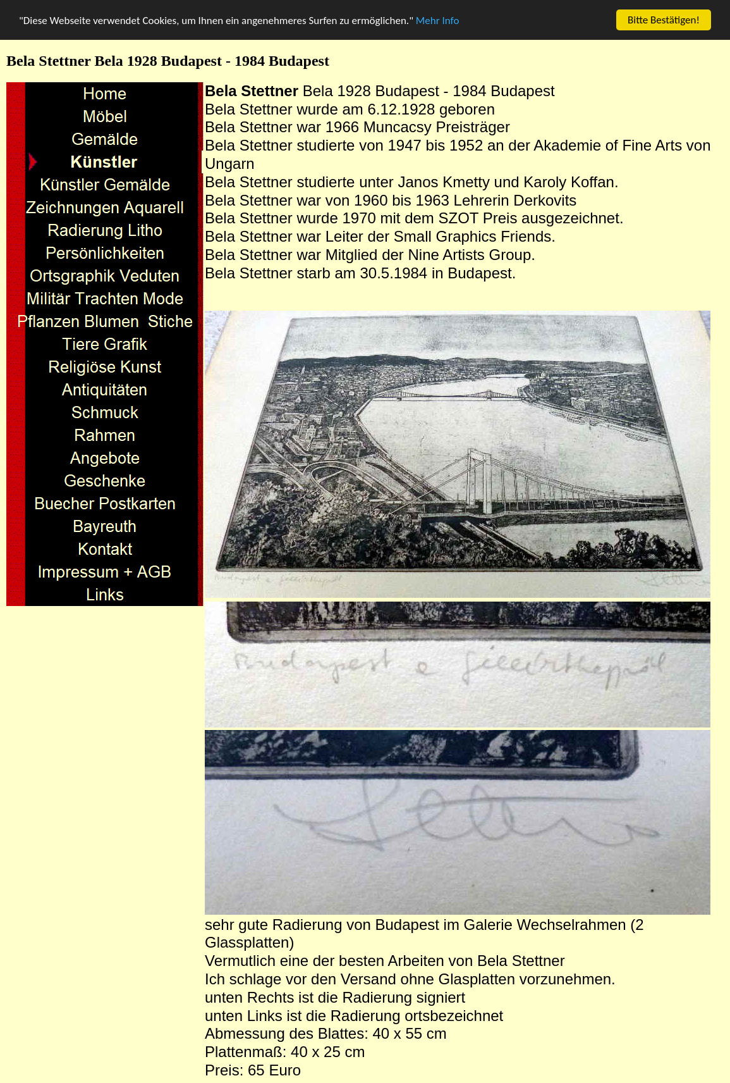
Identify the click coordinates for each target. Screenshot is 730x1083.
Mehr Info (437, 20)
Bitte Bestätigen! (664, 20)
